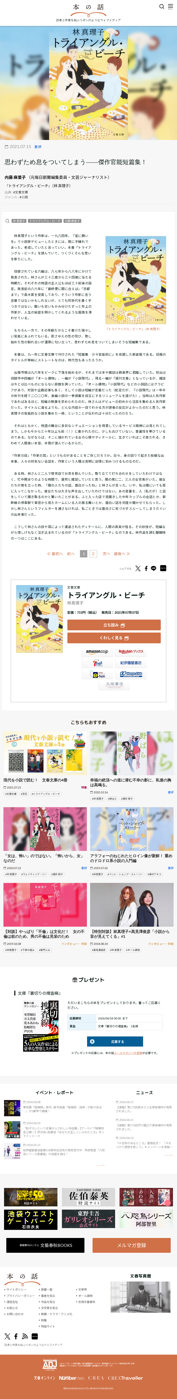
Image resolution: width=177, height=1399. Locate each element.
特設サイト (48, 1326)
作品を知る (48, 1301)
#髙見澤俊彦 (99, 949)
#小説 (23, 197)
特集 (44, 1320)
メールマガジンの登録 (128, 1052)
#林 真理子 (98, 798)
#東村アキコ (154, 874)
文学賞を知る (49, 1307)
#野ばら (112, 798)
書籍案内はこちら (46, 1244)
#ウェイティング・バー (34, 874)
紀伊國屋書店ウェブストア (131, 664)
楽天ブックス (131, 653)
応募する (105, 1041)
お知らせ (12, 1307)
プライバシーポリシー (20, 1295)
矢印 (100, 1164)
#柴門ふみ (44, 949)
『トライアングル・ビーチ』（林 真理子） (133, 329)
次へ (106, 553)
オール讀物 (85, 1295)
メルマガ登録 (131, 1245)
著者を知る (48, 1295)
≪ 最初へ (55, 553)
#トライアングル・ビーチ (46, 793)
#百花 (24, 793)
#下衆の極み (28, 949)
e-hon (97, 675)
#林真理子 (97, 874)
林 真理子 (19, 221)
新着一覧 (46, 1289)
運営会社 (12, 1301)
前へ (70, 553)
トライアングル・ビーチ (44, 221)
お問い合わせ (15, 1314)
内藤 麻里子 (15, 177)
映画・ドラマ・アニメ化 (56, 1314)
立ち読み (111, 624)
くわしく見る (111, 637)
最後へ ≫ (122, 553)
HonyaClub (131, 675)
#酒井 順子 (127, 798)
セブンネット (97, 664)
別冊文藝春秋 (86, 1301)
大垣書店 (114, 686)
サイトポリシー (16, 1289)
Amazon (97, 653)
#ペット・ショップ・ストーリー (125, 874)
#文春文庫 (20, 192)
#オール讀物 (133, 949)
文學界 (82, 1289)
